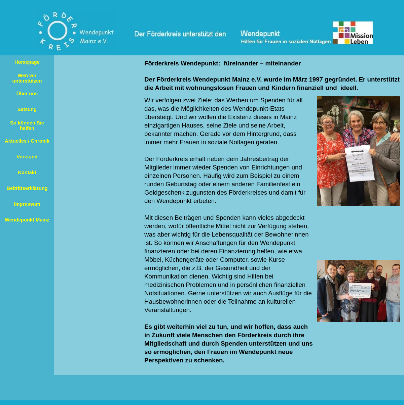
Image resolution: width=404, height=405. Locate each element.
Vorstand (26, 156)
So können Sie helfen (27, 125)
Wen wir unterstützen (27, 78)
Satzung (27, 109)
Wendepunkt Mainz (27, 219)
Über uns (27, 93)
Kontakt (27, 172)
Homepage (27, 62)
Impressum (27, 204)
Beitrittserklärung (26, 188)
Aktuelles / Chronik (27, 141)
